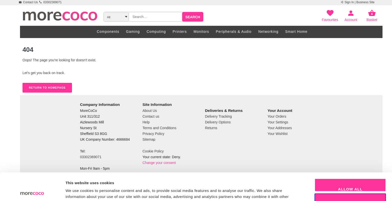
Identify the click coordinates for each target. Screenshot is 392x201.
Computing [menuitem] (156, 32)
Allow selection (350, 176)
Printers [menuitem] (180, 32)
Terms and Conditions (159, 128)
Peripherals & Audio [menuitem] (234, 32)
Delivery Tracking (218, 116)
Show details (262, 191)
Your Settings (278, 122)
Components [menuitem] (108, 32)
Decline (350, 191)
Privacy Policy (153, 134)
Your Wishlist (278, 134)
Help (146, 122)
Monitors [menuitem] (201, 32)
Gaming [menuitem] (133, 32)
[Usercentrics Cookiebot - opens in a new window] (32, 191)
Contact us (150, 116)
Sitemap (148, 139)
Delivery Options (218, 122)
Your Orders (277, 116)
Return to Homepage (47, 87)
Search (192, 17)
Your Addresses (280, 128)
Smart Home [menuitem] (296, 32)
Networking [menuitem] (268, 32)
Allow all (350, 161)
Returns (211, 128)
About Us (149, 111)
